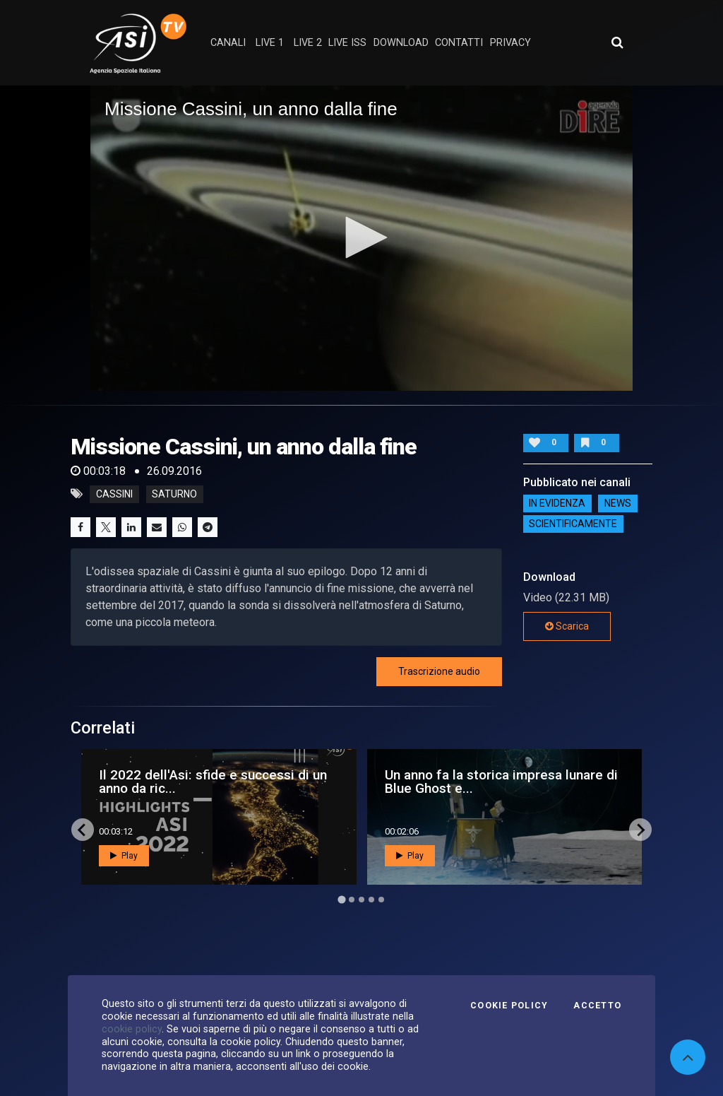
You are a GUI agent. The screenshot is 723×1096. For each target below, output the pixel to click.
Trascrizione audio (439, 671)
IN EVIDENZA (557, 503)
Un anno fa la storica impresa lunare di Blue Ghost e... (501, 781)
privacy (510, 43)
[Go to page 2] (351, 899)
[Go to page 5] (381, 899)
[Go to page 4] (371, 899)
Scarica (567, 626)
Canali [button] (228, 43)
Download (401, 43)
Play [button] (124, 856)
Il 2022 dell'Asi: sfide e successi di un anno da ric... (213, 781)
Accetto (597, 1005)
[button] (361, 237)
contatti (459, 43)
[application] (361, 238)
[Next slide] (640, 829)
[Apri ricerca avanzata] (617, 42)
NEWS (617, 503)
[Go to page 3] (361, 899)
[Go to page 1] (341, 900)
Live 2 (308, 43)
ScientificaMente (573, 524)
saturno (174, 494)
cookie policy (132, 1029)
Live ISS (347, 43)
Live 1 (270, 43)
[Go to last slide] (82, 829)
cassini (114, 494)
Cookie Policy (509, 1005)
